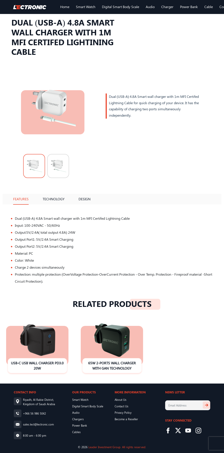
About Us (120, 399)
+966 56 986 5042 (34, 413)
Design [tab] (85, 199)
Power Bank (189, 6)
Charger (167, 6)
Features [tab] (21, 199)
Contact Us (121, 406)
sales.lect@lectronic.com (38, 424)
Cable (208, 6)
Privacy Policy (123, 412)
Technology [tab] (54, 199)
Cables (76, 432)
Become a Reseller (126, 419)
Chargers (78, 419)
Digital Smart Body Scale (120, 6)
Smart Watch (85, 6)
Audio (150, 6)
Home (64, 6)
